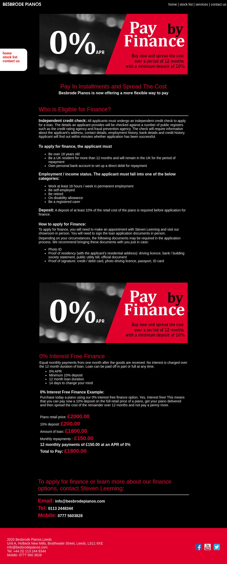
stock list (10, 57)
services (201, 4)
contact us (11, 61)
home (7, 53)
